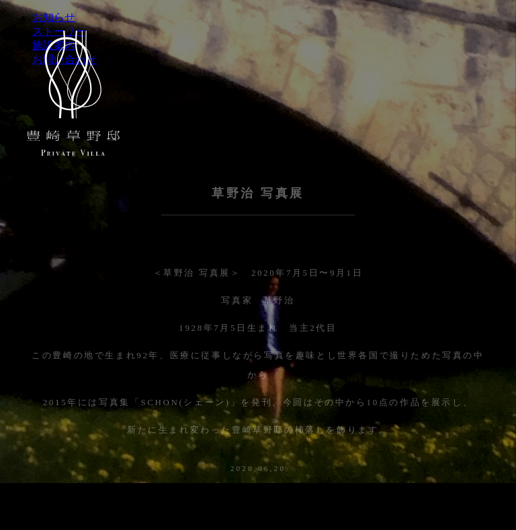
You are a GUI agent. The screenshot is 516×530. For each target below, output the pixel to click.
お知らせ (53, 17)
